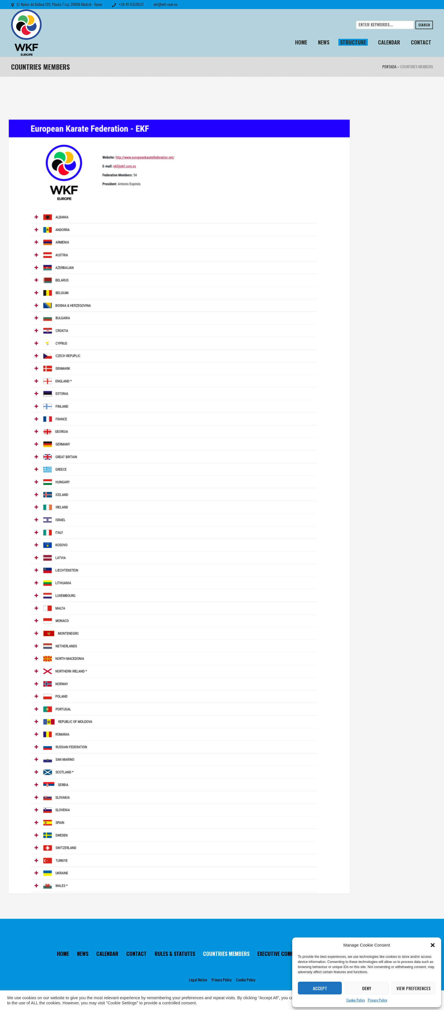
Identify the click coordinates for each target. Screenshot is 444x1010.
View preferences (413, 988)
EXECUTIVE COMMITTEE (281, 953)
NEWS (82, 953)
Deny (366, 988)
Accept (320, 988)
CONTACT (136, 953)
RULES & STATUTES (175, 953)
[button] (433, 945)
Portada (389, 66)
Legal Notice (198, 980)
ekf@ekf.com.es (165, 4)
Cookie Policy (355, 1000)
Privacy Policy (377, 1000)
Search (424, 24)
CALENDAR (107, 953)
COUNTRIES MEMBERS (226, 953)
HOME (63, 953)
